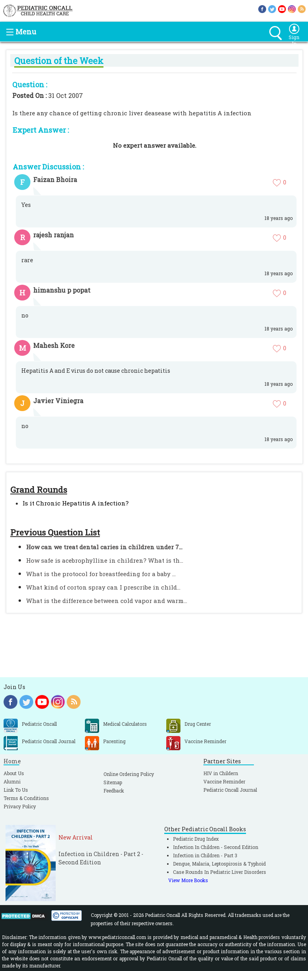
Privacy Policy (20, 806)
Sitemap (112, 782)
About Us (14, 773)
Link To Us (16, 790)
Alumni (12, 781)
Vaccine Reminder (224, 781)
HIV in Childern (220, 773)
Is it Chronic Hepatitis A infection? (76, 503)
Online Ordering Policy (128, 774)
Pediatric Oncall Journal (230, 790)
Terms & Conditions (26, 798)
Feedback (113, 790)
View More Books (188, 880)
